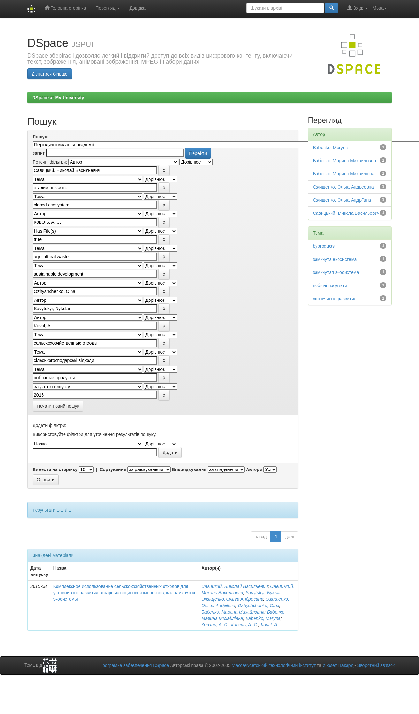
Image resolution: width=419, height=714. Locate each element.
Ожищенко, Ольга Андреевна (232, 599)
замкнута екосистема (335, 259)
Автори (254, 469)
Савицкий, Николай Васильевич (235, 586)
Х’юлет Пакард (338, 665)
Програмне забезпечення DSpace (134, 665)
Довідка (137, 8)
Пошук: (41, 136)
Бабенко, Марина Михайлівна (344, 173)
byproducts (324, 246)
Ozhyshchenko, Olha (258, 605)
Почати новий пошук (58, 406)
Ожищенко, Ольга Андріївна (342, 200)
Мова (379, 8)
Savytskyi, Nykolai (264, 592)
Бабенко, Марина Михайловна (233, 611)
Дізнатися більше (50, 73)
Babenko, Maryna (263, 618)
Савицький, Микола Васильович (346, 213)
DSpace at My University (58, 97)
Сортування (113, 469)
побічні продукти (330, 285)
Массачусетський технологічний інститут (274, 665)
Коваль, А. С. (215, 624)
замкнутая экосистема (336, 272)
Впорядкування (189, 469)
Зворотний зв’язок (376, 665)
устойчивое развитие (335, 298)
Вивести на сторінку (55, 469)
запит (39, 153)
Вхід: (357, 8)
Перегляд (107, 8)
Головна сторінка (65, 8)
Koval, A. (269, 624)
